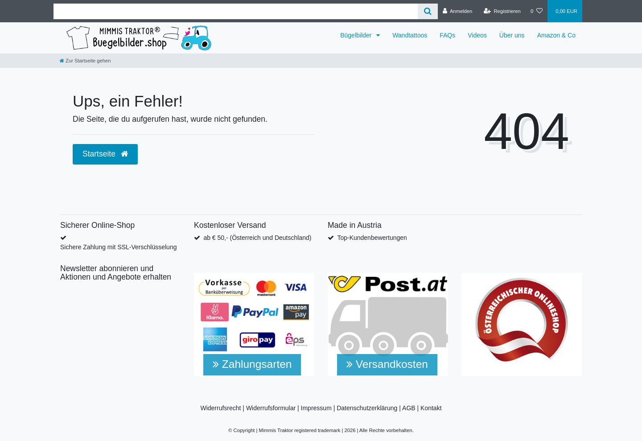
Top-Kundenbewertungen (372, 237)
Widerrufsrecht (220, 408)
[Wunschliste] (536, 11)
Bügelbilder (356, 35)
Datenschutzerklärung (367, 408)
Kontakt (430, 408)
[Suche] (428, 11)
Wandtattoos (409, 35)
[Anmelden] (457, 11)
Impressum (316, 408)
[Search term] (236, 11)
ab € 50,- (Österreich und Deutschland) (257, 237)
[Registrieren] (502, 11)
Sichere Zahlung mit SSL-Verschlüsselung (118, 247)
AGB (409, 408)
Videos (477, 35)
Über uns (512, 35)
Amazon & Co (556, 35)
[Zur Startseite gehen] (85, 60)
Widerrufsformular (271, 408)
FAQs (447, 35)
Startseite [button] (105, 153)
